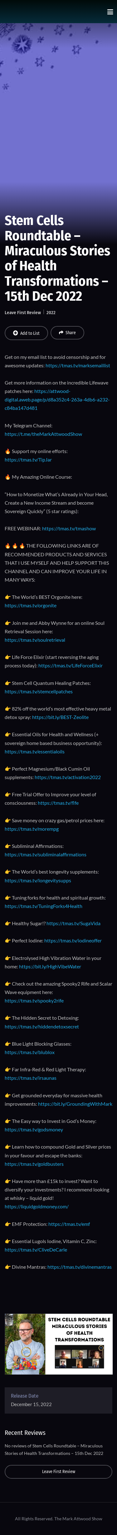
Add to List (26, 333)
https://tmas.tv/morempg (32, 829)
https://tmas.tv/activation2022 (68, 777)
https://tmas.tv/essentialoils (35, 751)
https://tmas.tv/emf (69, 1224)
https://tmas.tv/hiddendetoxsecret (42, 1026)
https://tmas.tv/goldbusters (34, 1164)
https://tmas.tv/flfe (58, 803)
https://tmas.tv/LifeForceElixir (70, 665)
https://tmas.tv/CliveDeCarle (36, 1249)
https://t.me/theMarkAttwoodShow (43, 434)
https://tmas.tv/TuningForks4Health (43, 906)
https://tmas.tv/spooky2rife (34, 1000)
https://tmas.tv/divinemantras (79, 1267)
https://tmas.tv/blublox (30, 1052)
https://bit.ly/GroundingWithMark (75, 1104)
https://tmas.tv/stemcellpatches (39, 691)
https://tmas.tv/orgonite (30, 605)
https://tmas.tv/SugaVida (73, 923)
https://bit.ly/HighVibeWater (50, 966)
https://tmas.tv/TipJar (28, 459)
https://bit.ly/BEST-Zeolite (60, 717)
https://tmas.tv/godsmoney (34, 1129)
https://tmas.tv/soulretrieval (35, 640)
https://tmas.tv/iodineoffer (73, 940)
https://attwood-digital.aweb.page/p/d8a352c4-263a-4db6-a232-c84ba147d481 (57, 399)
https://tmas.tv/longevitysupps (38, 880)
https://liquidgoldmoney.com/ (37, 1206)
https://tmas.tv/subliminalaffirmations (45, 854)
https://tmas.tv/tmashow (69, 528)
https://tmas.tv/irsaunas (30, 1078)
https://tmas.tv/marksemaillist (78, 365)
